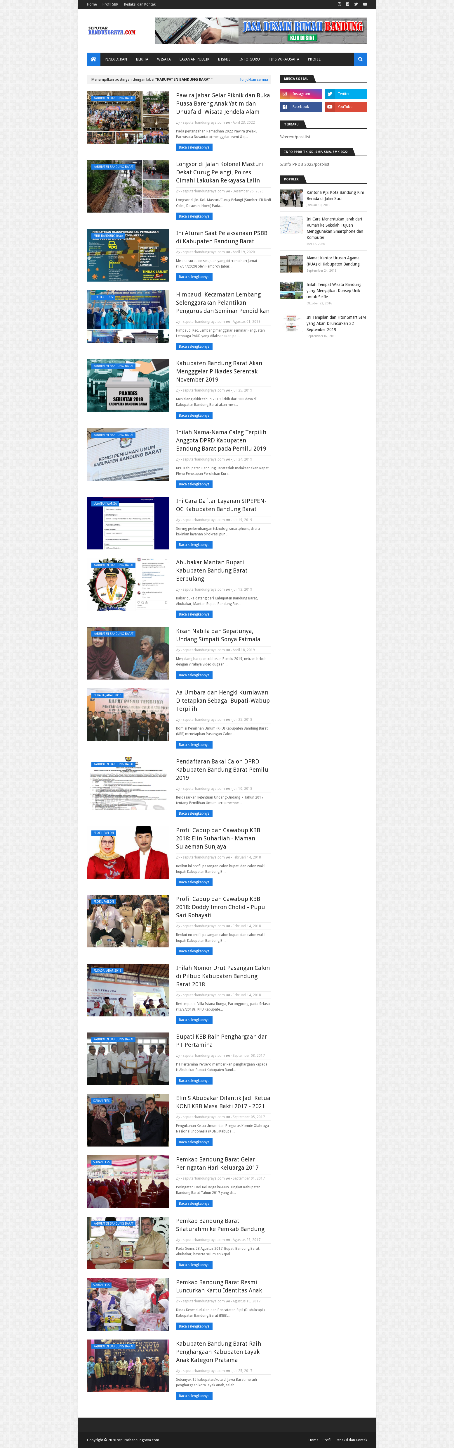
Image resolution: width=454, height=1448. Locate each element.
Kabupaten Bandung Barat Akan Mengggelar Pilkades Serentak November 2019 (219, 371)
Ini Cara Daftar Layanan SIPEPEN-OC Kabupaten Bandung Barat (221, 505)
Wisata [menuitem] (164, 59)
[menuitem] (93, 59)
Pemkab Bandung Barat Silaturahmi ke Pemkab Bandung (220, 1224)
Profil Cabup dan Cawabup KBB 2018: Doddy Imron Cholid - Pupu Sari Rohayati (220, 907)
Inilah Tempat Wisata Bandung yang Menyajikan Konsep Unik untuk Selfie (334, 290)
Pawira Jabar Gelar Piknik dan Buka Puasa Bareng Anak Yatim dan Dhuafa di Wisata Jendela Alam (223, 103)
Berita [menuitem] (142, 59)
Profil (327, 1440)
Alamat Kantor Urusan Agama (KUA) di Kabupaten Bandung (333, 261)
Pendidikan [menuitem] (116, 59)
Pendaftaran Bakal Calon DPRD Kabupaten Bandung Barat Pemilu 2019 (222, 769)
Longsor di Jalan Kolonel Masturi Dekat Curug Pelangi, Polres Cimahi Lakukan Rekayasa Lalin (219, 172)
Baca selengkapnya (194, 147)
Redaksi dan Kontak (140, 4)
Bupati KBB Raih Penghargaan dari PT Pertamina (222, 1040)
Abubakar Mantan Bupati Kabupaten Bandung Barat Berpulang (212, 570)
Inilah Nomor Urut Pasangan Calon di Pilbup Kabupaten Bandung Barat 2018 (223, 976)
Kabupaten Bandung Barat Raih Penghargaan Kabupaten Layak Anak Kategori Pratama (218, 1351)
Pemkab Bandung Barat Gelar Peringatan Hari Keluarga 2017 (217, 1163)
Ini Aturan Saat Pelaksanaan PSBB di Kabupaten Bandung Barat (221, 237)
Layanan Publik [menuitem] (194, 59)
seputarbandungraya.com (204, 122)
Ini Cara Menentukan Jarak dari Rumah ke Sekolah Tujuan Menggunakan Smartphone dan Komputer (335, 228)
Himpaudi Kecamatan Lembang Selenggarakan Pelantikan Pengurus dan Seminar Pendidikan (222, 302)
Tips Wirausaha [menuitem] (284, 59)
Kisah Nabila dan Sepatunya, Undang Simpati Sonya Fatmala (218, 635)
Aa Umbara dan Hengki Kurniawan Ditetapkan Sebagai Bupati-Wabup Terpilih (223, 700)
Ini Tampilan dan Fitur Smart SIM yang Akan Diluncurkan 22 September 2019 (336, 323)
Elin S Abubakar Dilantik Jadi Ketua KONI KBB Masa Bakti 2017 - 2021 (223, 1102)
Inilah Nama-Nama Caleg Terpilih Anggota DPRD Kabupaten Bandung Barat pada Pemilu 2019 (221, 440)
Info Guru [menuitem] (249, 59)
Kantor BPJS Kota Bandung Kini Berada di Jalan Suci (335, 195)
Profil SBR (110, 4)
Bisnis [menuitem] (224, 59)
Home (92, 4)
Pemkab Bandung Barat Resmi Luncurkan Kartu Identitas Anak (219, 1286)
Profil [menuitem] (314, 59)
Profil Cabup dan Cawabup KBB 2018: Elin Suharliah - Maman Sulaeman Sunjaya (218, 838)
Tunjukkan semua (253, 79)
